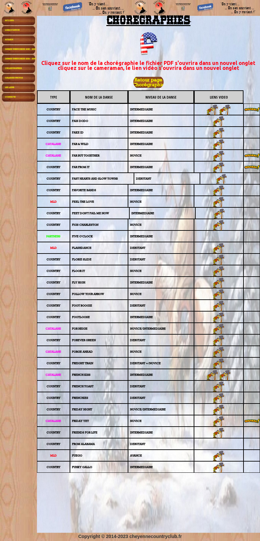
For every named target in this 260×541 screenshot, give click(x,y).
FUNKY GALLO (82, 467)
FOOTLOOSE (81, 317)
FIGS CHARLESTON (85, 224)
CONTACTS (10, 97)
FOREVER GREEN (84, 340)
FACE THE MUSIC (84, 109)
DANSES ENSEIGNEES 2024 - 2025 (20, 59)
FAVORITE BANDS (84, 190)
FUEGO (77, 455)
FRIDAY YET (80, 421)
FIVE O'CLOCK (82, 236)
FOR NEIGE (79, 328)
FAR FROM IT (80, 167)
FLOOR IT (78, 271)
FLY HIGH (78, 282)
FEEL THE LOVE (83, 201)
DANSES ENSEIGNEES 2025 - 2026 (20, 49)
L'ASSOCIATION (12, 30)
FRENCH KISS (81, 374)
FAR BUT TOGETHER (85, 155)
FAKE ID (77, 132)
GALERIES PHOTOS (14, 78)
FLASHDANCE (81, 248)
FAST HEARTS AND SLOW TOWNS (95, 178)
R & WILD (82, 144)
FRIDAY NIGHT (82, 409)
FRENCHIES (80, 398)
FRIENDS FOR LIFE (84, 432)
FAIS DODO (80, 121)
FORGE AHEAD (82, 351)
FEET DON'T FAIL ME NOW (90, 213)
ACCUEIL (9, 20)
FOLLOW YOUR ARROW (88, 294)
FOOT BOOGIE (82, 305)
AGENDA (9, 40)
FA (74, 144)
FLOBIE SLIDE (81, 259)
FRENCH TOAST (82, 386)
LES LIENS (9, 87)
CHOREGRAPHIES (13, 68)
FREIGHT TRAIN (82, 363)
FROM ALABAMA (83, 444)
